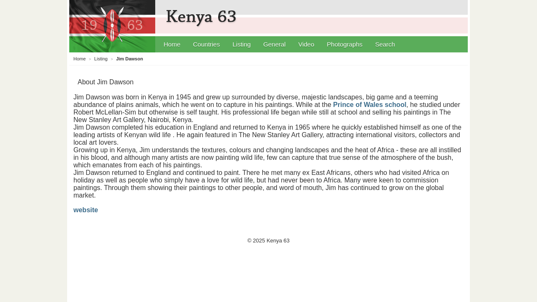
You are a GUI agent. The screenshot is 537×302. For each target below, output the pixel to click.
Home (172, 44)
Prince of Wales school (370, 104)
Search (385, 44)
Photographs (344, 44)
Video (306, 44)
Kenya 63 (202, 16)
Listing (241, 44)
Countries (206, 44)
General (274, 44)
